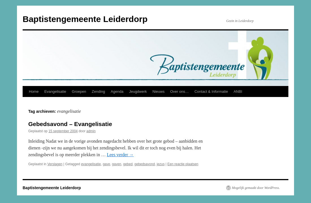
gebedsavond (145, 164)
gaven (116, 164)
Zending (98, 91)
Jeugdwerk (138, 91)
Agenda (117, 91)
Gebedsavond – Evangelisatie (70, 124)
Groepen (79, 91)
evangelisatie (91, 164)
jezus (161, 164)
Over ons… (179, 91)
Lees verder (120, 154)
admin (91, 131)
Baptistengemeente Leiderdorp (85, 19)
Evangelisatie (55, 91)
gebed (127, 164)
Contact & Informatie (211, 91)
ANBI (238, 91)
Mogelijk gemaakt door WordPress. (256, 188)
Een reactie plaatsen (182, 164)
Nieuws (158, 91)
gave (106, 164)
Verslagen (54, 164)
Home (34, 91)
